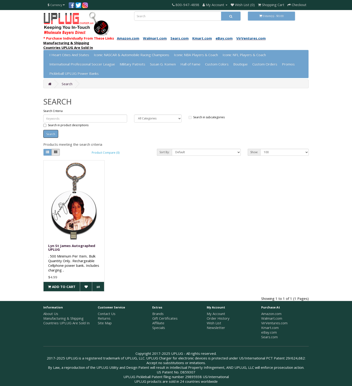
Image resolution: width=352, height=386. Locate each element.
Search (67, 83)
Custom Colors (217, 64)
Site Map (105, 323)
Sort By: (164, 152)
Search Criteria (53, 111)
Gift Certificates (165, 318)
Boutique (240, 64)
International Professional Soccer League (82, 64)
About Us (50, 313)
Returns (104, 318)
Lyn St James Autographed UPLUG (71, 247)
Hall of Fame (190, 64)
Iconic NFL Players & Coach (244, 54)
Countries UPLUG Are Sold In (66, 323)
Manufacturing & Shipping (63, 318)
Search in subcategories (207, 117)
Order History (218, 318)
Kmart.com (270, 327)
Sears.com (269, 337)
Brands (158, 313)
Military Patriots (132, 64)
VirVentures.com (274, 323)
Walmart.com (271, 318)
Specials (158, 327)
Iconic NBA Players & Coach (196, 54)
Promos (288, 64)
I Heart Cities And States (69, 54)
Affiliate (158, 323)
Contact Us (106, 313)
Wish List (214, 323)
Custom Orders (264, 64)
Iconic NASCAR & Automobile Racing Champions (131, 54)
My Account (216, 313)
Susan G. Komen (163, 64)
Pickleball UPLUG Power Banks (74, 73)
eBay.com (269, 332)
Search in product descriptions (65, 125)
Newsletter (216, 327)
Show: (254, 152)
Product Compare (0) (105, 153)
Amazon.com (271, 313)
